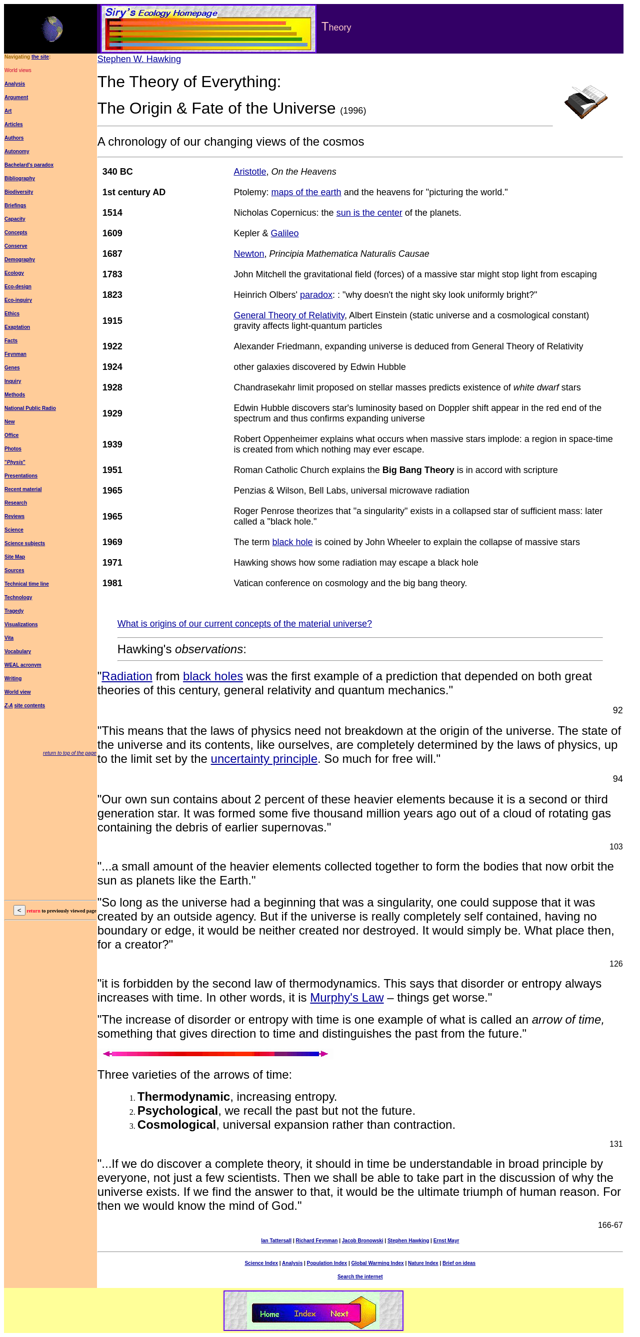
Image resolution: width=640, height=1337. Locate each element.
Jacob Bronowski (363, 1240)
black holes (213, 676)
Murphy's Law (347, 997)
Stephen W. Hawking (139, 59)
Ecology (14, 273)
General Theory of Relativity (289, 315)
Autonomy (16, 151)
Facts (11, 340)
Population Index (327, 1263)
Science (14, 530)
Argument (16, 97)
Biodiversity (18, 192)
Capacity (15, 219)
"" (15, 462)
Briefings (15, 205)
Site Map (14, 557)
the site (40, 57)
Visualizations (21, 624)
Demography (19, 259)
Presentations (21, 476)
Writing (13, 678)
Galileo (285, 233)
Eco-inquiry (18, 300)
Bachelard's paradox (29, 165)
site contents (29, 705)
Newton (249, 254)
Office (11, 435)
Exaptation (17, 327)
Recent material (23, 489)
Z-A (8, 705)
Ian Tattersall (276, 1240)
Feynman (15, 354)
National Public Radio (30, 408)
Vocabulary (17, 651)
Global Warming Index (377, 1263)
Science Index (261, 1263)
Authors (14, 138)
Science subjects (24, 543)
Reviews (14, 516)
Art (8, 111)
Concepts (16, 232)
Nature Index (423, 1263)
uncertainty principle (264, 758)
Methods (14, 394)
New (9, 421)
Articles (13, 124)
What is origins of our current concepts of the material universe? (245, 624)
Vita (9, 638)
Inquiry (12, 381)
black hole (292, 542)
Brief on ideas (459, 1263)
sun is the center (369, 213)
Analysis (14, 84)
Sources (14, 570)
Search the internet (360, 1276)
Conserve (16, 246)
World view (17, 692)
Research (15, 503)
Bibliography (19, 178)
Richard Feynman (317, 1240)
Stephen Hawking (408, 1240)
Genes (12, 367)
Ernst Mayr (447, 1240)
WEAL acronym (23, 665)
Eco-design (18, 286)
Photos (13, 449)
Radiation (127, 676)
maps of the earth (307, 192)
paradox (316, 295)
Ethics (12, 313)
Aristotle (250, 172)
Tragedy (14, 611)
